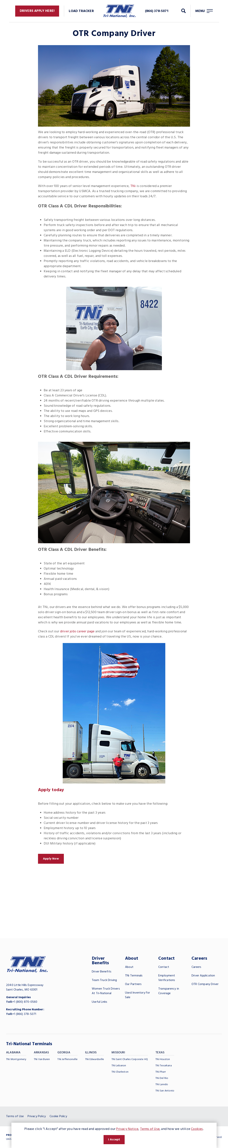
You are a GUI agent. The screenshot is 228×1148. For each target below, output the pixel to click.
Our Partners (133, 984)
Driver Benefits (101, 971)
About (129, 967)
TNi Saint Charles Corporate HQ (130, 1059)
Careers (196, 967)
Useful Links (99, 1001)
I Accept (114, 1139)
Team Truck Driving (104, 980)
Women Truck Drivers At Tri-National (106, 991)
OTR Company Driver (205, 984)
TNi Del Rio (161, 1078)
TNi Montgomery (16, 1059)
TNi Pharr (160, 1072)
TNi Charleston (120, 1072)
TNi (133, 186)
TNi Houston (162, 1059)
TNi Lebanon (119, 1065)
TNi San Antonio (164, 1091)
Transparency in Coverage (168, 991)
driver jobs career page (77, 631)
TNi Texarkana (163, 1065)
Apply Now (51, 858)
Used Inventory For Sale (137, 995)
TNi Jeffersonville (67, 1059)
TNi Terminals (134, 975)
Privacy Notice (127, 1129)
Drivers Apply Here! (37, 11)
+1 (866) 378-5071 (24, 1014)
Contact (163, 967)
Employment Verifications (166, 978)
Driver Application (203, 975)
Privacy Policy (37, 1116)
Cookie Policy (58, 1116)
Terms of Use (15, 1116)
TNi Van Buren (42, 1059)
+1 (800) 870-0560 (24, 1001)
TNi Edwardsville (94, 1059)
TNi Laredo (161, 1084)
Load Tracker (81, 11)
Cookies (197, 1129)
